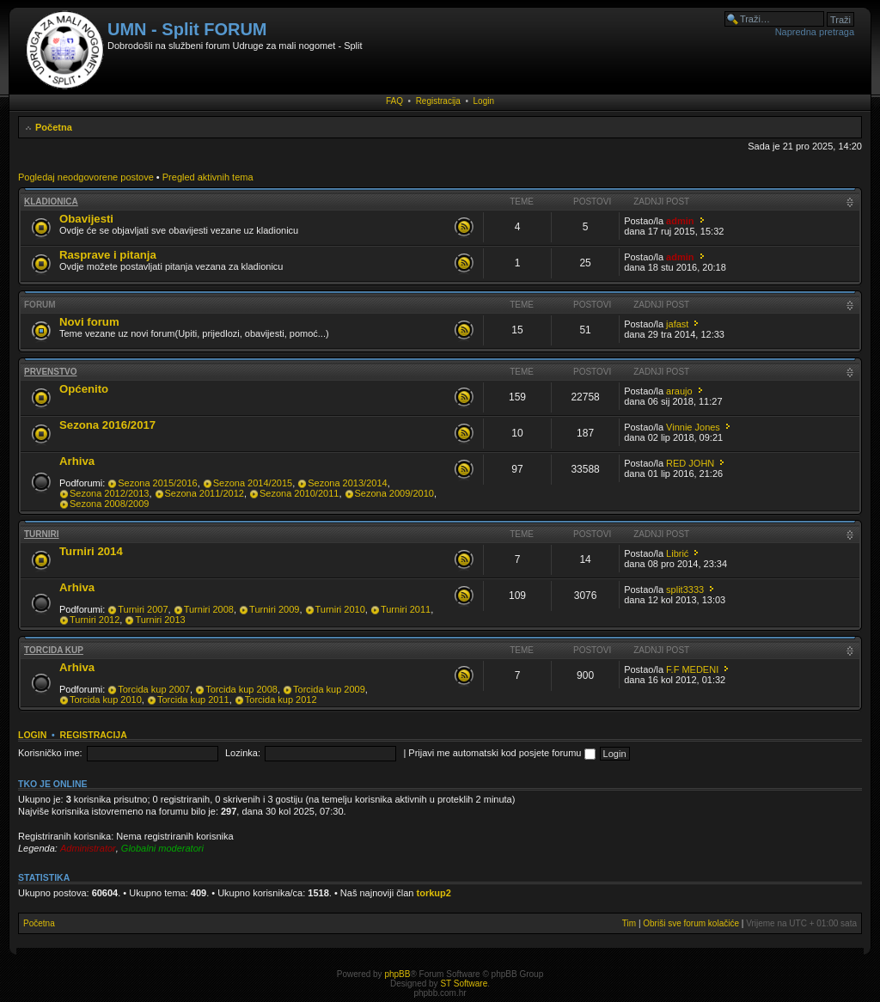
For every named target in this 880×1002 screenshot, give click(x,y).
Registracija (438, 101)
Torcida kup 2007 (154, 689)
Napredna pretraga (814, 32)
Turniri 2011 (406, 609)
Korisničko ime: (50, 753)
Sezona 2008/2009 (109, 503)
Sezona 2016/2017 (107, 425)
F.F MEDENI (692, 669)
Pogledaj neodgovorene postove (86, 177)
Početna (53, 127)
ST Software (463, 983)
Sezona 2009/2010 (394, 493)
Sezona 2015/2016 (157, 483)
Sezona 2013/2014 (347, 483)
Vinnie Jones (693, 427)
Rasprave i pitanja (107, 254)
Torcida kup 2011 (193, 699)
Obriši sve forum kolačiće (691, 923)
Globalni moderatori (162, 848)
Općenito (83, 388)
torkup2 (434, 893)
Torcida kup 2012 (281, 699)
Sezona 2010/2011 (299, 493)
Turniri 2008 (209, 609)
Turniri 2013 (160, 619)
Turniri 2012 (94, 619)
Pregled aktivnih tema (208, 177)
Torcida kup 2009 (329, 689)
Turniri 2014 (91, 551)
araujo (679, 391)
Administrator (88, 848)
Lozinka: (242, 753)
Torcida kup (53, 650)
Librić (677, 553)
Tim (629, 923)
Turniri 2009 (274, 609)
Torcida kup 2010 (106, 699)
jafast (677, 324)
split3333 (685, 589)
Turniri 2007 (143, 609)
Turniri (41, 534)
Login (484, 101)
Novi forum (89, 321)
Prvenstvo (50, 371)
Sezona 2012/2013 (109, 493)
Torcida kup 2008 (241, 689)
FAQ (394, 101)
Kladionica (51, 201)
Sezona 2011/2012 (204, 493)
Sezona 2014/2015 (252, 483)
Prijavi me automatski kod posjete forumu (501, 753)
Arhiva (77, 461)
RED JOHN (690, 463)
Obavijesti (86, 218)
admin (680, 221)
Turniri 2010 (340, 609)
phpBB (397, 974)
